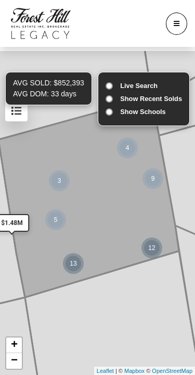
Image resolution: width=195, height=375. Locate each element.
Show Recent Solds (151, 99)
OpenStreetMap (172, 371)
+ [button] (14, 345)
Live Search (139, 86)
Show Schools (142, 112)
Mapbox (134, 371)
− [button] (14, 361)
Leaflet (105, 371)
